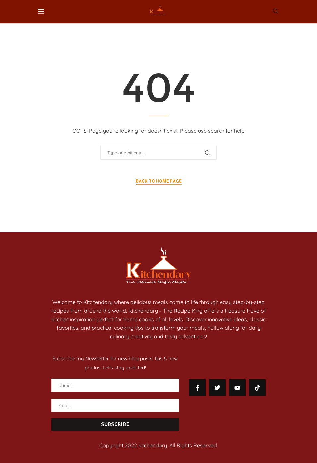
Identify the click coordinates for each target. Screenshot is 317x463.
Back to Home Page (159, 181)
